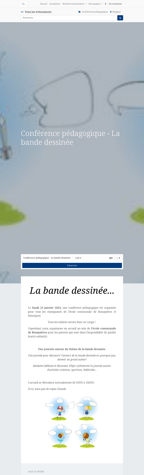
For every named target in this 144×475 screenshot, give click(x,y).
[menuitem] (43, 4)
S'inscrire (72, 265)
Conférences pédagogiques (93, 12)
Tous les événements (36, 12)
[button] (106, 4)
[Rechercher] (120, 17)
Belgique (115, 12)
